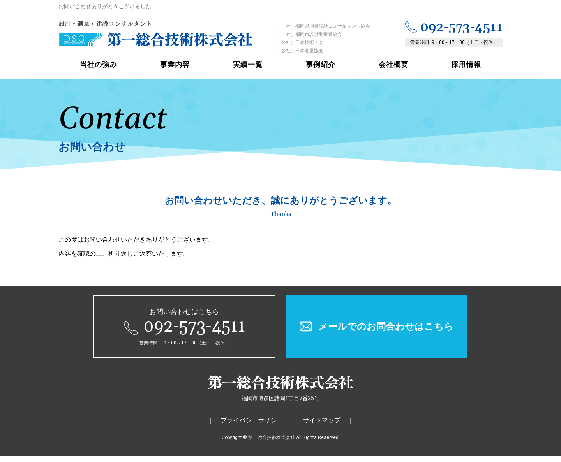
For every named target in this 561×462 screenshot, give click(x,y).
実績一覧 (248, 71)
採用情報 (466, 71)
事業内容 (175, 71)
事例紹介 (320, 71)
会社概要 (393, 71)
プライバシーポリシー (252, 426)
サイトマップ (321, 426)
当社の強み (98, 71)
